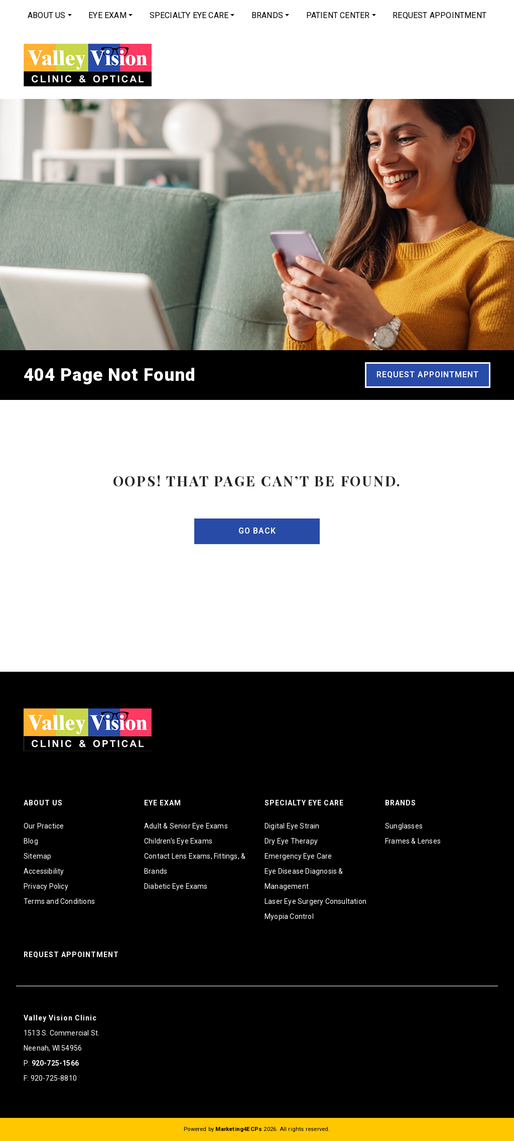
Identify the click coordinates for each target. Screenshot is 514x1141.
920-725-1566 (55, 1063)
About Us (47, 15)
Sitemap (37, 856)
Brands (267, 15)
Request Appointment (439, 15)
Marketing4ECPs (238, 1129)
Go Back (257, 531)
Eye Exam (107, 15)
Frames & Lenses (413, 841)
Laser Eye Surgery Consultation (315, 901)
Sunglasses (404, 826)
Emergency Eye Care (298, 856)
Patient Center (338, 15)
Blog (31, 841)
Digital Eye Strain (292, 826)
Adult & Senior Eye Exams (186, 826)
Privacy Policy (46, 886)
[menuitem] (50, 15)
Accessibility (44, 871)
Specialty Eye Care (189, 15)
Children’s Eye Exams (178, 841)
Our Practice (44, 826)
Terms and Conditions (59, 901)
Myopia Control (289, 916)
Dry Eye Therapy (291, 841)
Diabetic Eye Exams (176, 886)
